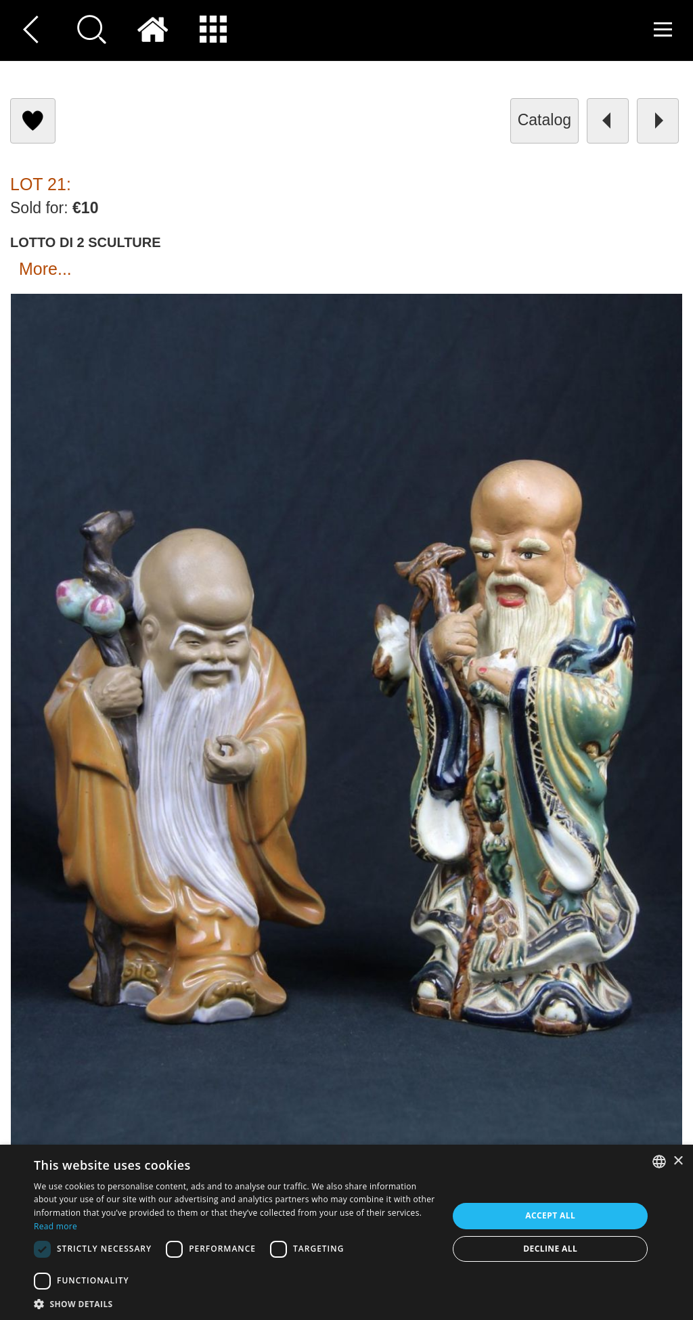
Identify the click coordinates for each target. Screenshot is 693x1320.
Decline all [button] (550, 1248)
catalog (544, 120)
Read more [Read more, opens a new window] (55, 1226)
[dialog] (346, 1232)
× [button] (678, 1161)
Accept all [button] (550, 1215)
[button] (235, 1303)
